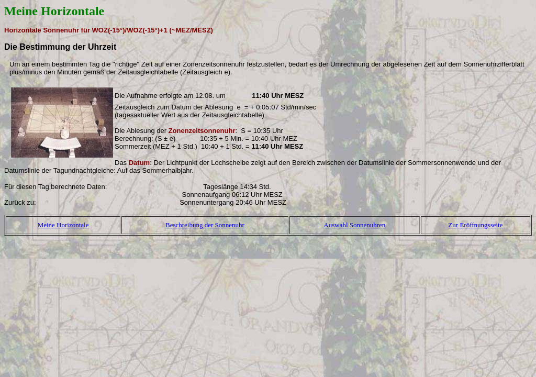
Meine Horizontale (63, 225)
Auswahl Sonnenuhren (354, 225)
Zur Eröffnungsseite (475, 225)
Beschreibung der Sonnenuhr (204, 225)
